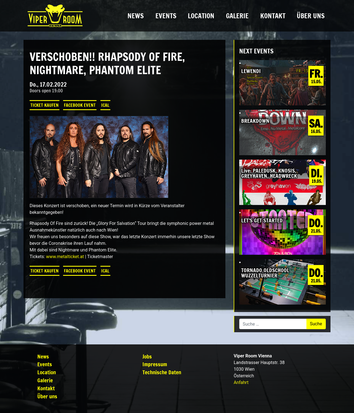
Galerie (237, 15)
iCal (105, 105)
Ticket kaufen (44, 105)
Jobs (147, 356)
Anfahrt (241, 382)
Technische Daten (161, 372)
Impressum (154, 364)
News (135, 15)
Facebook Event (80, 105)
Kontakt (272, 15)
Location (201, 15)
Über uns (311, 15)
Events (165, 15)
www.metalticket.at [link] (65, 256)
